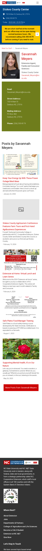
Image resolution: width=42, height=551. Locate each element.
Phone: (10, 123)
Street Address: (14, 99)
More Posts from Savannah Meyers (21, 387)
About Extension (10, 516)
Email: (9, 89)
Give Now (7, 537)
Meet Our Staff (7, 48)
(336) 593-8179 (10, 18)
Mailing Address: (14, 111)
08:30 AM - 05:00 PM (17, 22)
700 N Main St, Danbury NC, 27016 (16, 14)
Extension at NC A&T (12, 534)
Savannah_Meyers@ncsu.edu (30, 76)
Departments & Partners (13, 523)
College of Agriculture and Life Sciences (20, 526)
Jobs (6, 519)
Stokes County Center (16, 9)
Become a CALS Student (14, 530)
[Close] (37, 34)
